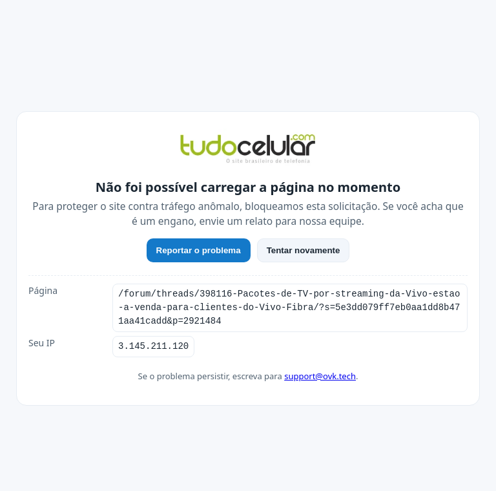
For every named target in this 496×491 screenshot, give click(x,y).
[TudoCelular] (248, 150)
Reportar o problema (198, 250)
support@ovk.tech (320, 376)
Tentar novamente (303, 250)
